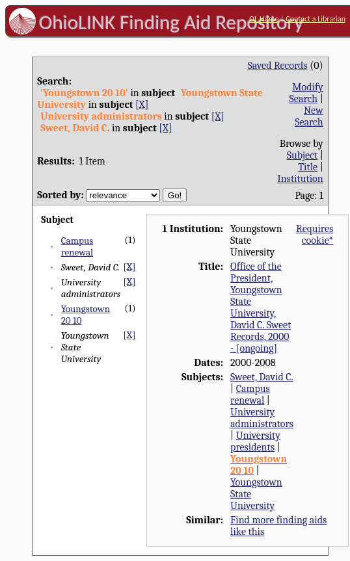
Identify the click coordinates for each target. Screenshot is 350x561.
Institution (300, 179)
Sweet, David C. (261, 377)
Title (307, 167)
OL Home (263, 18)
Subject (302, 155)
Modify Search (306, 93)
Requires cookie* (314, 234)
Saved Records (277, 66)
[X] (141, 105)
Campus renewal (77, 246)
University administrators (261, 418)
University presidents (255, 441)
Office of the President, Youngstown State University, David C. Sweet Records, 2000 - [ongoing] (260, 307)
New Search (309, 116)
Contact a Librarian (315, 18)
